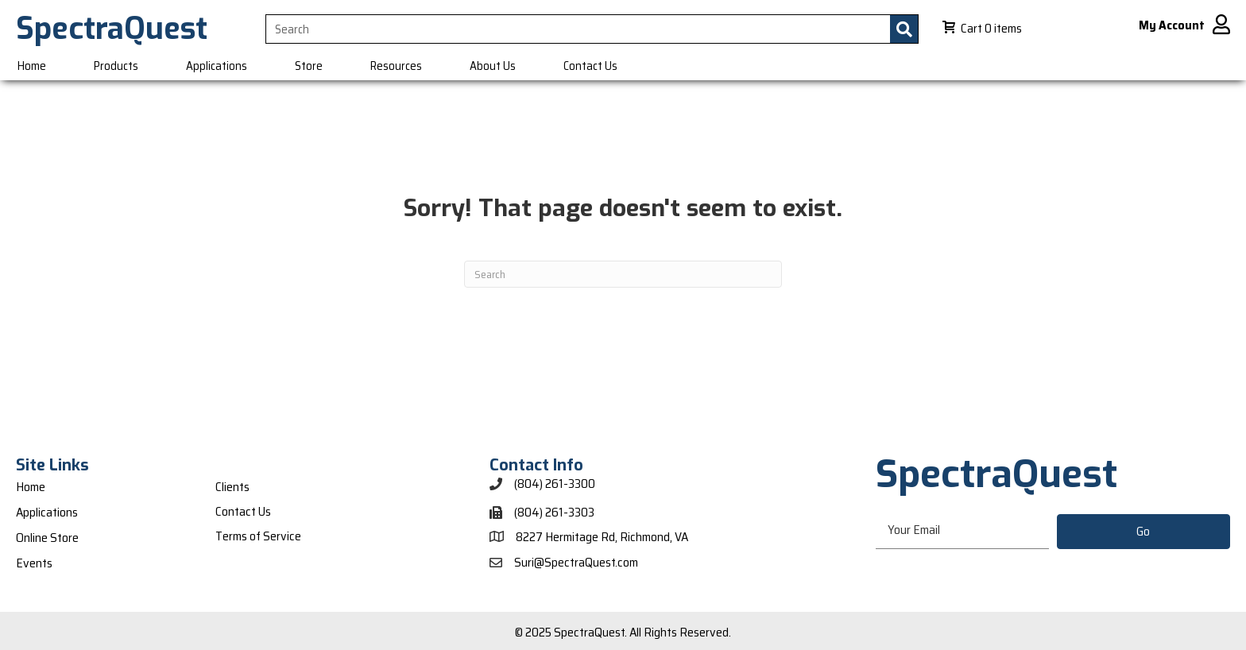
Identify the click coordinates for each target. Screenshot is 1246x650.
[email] (962, 531)
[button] (1143, 531)
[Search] (623, 274)
